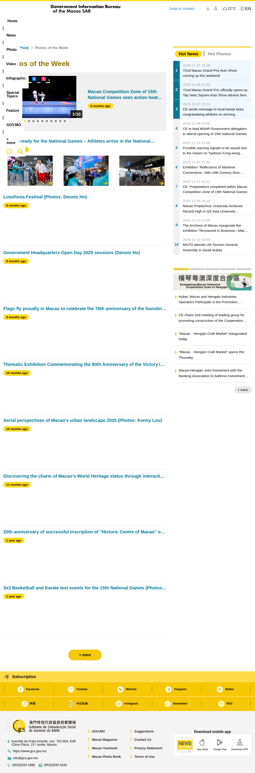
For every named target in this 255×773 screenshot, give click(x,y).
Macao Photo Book (106, 743)
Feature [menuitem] (151, 21)
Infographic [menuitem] (93, 21)
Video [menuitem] (70, 21)
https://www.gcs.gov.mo (29, 737)
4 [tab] (38, 107)
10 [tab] (64, 107)
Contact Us (142, 726)
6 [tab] (47, 107)
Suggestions (144, 717)
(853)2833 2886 (23, 751)
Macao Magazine (104, 726)
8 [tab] (56, 107)
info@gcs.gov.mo (25, 744)
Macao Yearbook (104, 734)
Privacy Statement (148, 734)
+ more (243, 376)
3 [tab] (33, 107)
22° (231, 9)
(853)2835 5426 (55, 751)
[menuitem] (32, 21)
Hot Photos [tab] (219, 40)
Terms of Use (144, 743)
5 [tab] (42, 107)
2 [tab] (29, 107)
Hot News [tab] (188, 40)
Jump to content (181, 9)
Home (8, 34)
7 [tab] (51, 107)
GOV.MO (98, 717)
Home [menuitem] (12, 21)
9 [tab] (60, 107)
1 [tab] (24, 107)
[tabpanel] (44, 83)
